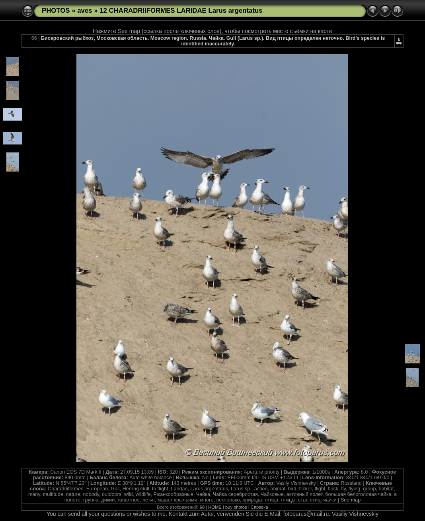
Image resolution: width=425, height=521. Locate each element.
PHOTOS (56, 10)
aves (84, 10)
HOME (215, 507)
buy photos (236, 507)
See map (351, 500)
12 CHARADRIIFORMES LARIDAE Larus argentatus (180, 10)
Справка (259, 507)
